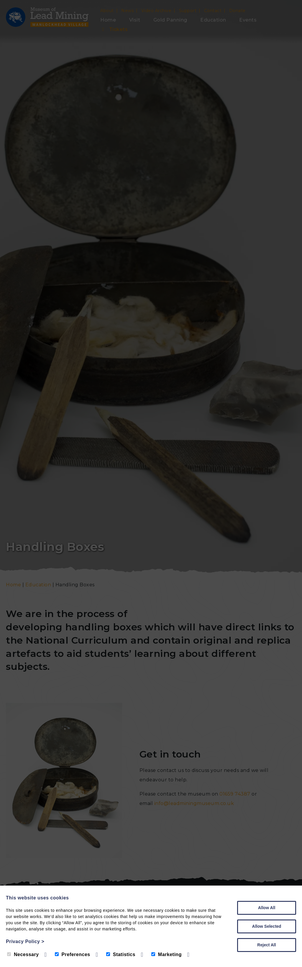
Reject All (266, 945)
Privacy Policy (25, 941)
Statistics (120, 954)
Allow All (266, 907)
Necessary (23, 954)
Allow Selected (266, 926)
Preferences (72, 954)
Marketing (166, 954)
